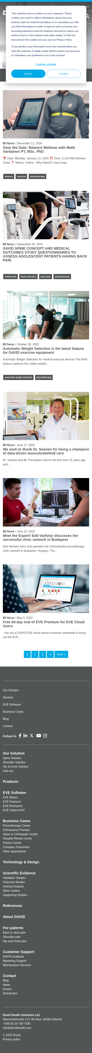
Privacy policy (11, 1039)
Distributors (10, 993)
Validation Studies (14, 877)
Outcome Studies (14, 882)
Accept (28, 73)
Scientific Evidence (19, 873)
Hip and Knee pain (15, 941)
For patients (13, 928)
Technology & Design (21, 862)
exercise (21, 176)
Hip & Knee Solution (16, 766)
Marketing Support (14, 960)
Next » (61, 654)
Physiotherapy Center (16, 825)
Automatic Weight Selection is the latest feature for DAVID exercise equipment (43, 350)
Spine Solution (12, 758)
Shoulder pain (12, 936)
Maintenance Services (17, 965)
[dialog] (46, 44)
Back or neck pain (14, 932)
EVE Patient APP (14, 810)
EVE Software (12, 704)
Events (7, 989)
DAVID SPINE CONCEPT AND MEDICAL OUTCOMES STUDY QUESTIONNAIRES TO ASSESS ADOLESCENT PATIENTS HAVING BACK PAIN (45, 254)
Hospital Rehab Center (17, 838)
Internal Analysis (13, 886)
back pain (45, 276)
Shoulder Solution (14, 762)
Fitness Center (12, 842)
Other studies (11, 890)
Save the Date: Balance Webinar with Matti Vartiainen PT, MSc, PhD (39, 149)
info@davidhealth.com (17, 1027)
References (12, 906)
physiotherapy (37, 176)
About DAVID (14, 917)
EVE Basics (10, 797)
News (6, 984)
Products (10, 781)
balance (9, 176)
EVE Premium (12, 801)
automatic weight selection (18, 377)
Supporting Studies (15, 895)
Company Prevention (16, 847)
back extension (28, 276)
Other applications (14, 851)
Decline (64, 73)
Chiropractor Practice (16, 829)
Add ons (8, 770)
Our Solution (11, 690)
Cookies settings (46, 64)
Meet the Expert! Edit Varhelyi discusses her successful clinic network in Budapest (40, 538)
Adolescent (10, 276)
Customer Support (18, 952)
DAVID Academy (13, 956)
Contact (8, 726)
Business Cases (13, 711)
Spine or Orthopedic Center (20, 834)
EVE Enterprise (12, 805)
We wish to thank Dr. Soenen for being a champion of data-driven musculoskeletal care (46, 451)
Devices (8, 697)
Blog (6, 718)
